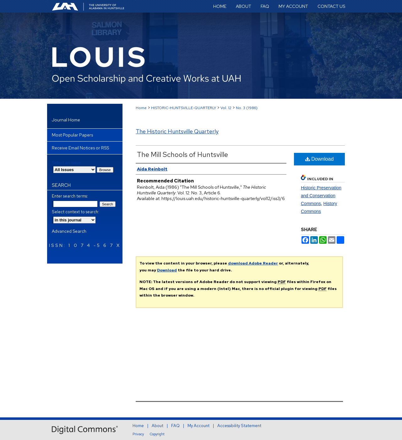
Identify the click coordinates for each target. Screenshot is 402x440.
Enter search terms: (70, 196)
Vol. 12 (225, 107)
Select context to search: (75, 211)
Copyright (157, 434)
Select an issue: (67, 162)
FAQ (175, 425)
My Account (198, 425)
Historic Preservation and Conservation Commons (321, 195)
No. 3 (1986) (247, 107)
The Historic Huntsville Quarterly (177, 131)
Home (141, 107)
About (157, 425)
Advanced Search (69, 231)
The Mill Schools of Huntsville (182, 154)
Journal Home (66, 120)
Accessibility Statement (239, 425)
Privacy (138, 434)
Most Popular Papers (72, 135)
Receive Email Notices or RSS (80, 148)
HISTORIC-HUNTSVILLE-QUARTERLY (183, 107)
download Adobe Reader (253, 263)
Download (319, 159)
